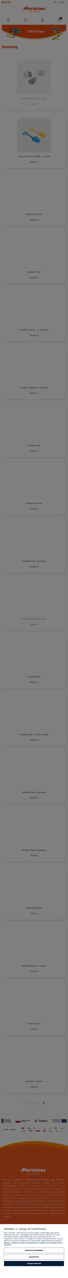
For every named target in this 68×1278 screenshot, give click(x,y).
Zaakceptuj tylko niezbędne (34, 1250)
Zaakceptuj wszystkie (34, 1263)
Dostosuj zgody (34, 1257)
